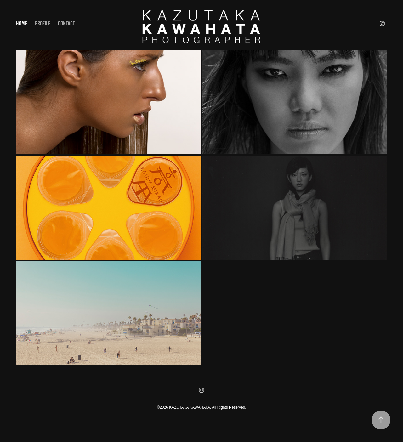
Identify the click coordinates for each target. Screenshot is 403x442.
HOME (21, 23)
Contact (66, 23)
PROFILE (42, 23)
